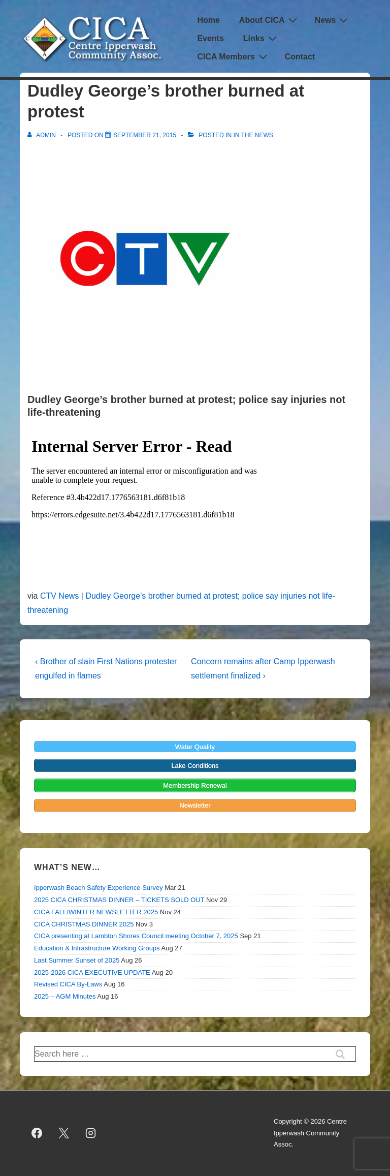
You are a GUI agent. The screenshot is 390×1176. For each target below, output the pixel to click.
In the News (253, 135)
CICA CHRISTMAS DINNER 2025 (84, 924)
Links (261, 38)
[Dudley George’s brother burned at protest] (144, 135)
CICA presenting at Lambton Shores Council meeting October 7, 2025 (136, 936)
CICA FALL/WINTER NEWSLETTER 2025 (96, 912)
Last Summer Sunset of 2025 (76, 960)
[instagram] (91, 1133)
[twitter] (64, 1133)
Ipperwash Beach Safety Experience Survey (98, 887)
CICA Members (233, 56)
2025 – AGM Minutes (64, 996)
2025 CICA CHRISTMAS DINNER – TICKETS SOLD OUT (119, 900)
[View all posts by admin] (42, 135)
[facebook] (37, 1133)
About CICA (269, 20)
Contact (300, 56)
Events (210, 38)
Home (208, 20)
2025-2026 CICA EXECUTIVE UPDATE (92, 972)
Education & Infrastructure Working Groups (97, 948)
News (333, 20)
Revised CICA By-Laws (68, 984)
